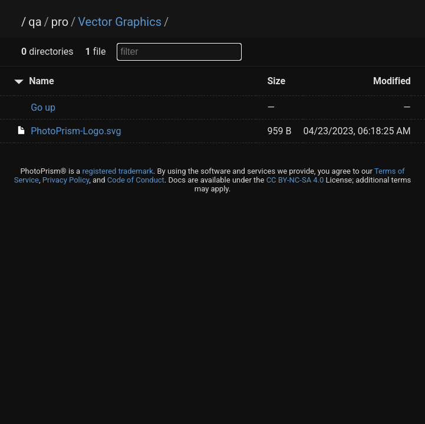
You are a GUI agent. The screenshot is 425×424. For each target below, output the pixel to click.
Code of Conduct (135, 179)
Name (41, 81)
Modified (392, 81)
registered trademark (117, 171)
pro (59, 22)
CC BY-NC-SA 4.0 (295, 179)
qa (34, 22)
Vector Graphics (120, 22)
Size (277, 81)
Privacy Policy (65, 179)
